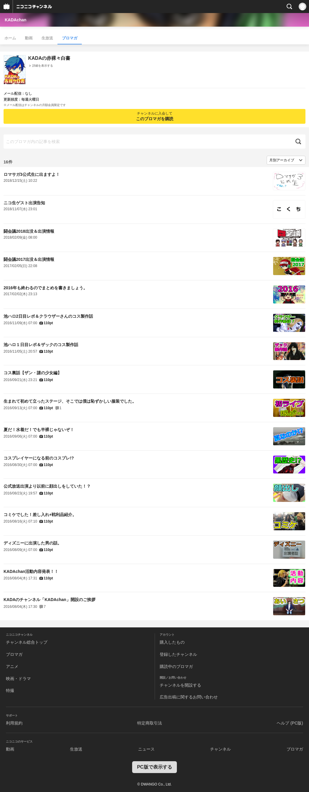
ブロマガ (69, 38)
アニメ (12, 666)
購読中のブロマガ (176, 666)
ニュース (146, 749)
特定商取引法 (149, 723)
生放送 (47, 38)
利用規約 (14, 723)
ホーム (10, 38)
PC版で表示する (154, 766)
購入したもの (172, 642)
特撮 (10, 690)
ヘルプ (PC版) (290, 723)
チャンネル (220, 749)
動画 (29, 38)
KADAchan (15, 19)
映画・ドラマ (18, 678)
